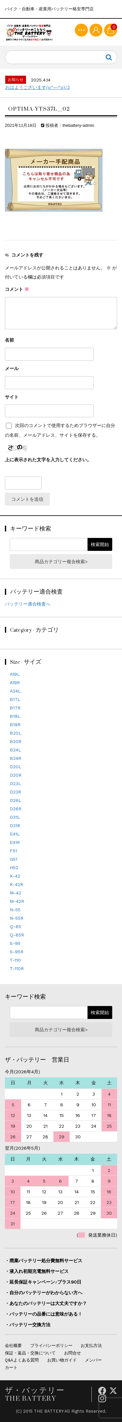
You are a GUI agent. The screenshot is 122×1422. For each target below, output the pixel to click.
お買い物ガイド (62, 1360)
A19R (15, 682)
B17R (15, 707)
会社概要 (13, 1345)
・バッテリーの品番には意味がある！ (43, 1314)
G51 (13, 859)
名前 (9, 340)
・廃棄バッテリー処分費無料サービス (43, 1260)
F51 (13, 850)
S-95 (15, 943)
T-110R (17, 968)
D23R (15, 791)
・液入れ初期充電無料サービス (37, 1271)
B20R (15, 741)
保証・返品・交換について (30, 1353)
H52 (14, 867)
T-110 (15, 960)
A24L (15, 691)
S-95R (16, 951)
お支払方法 (91, 1345)
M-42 (15, 892)
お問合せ (72, 1353)
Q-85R (17, 934)
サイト (12, 396)
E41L (15, 834)
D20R (15, 775)
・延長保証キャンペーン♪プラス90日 (43, 1282)
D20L (15, 766)
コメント (17, 289)
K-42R (16, 884)
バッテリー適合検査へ (27, 604)
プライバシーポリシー (51, 1345)
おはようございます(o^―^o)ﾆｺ (37, 87)
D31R (15, 825)
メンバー (93, 1360)
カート (11, 1367)
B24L (15, 749)
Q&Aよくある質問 (22, 1360)
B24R (15, 758)
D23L (15, 783)
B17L (15, 699)
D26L (15, 800)
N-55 (15, 909)
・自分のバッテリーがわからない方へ (43, 1292)
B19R (15, 724)
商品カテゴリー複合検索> (61, 561)
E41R (15, 842)
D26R (15, 808)
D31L (15, 817)
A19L (15, 674)
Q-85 (15, 926)
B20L (15, 733)
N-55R (16, 918)
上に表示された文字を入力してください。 (48, 459)
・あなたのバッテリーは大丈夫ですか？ (46, 1303)
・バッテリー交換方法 (27, 1324)
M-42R (17, 901)
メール (12, 368)
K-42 (15, 876)
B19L (15, 716)
